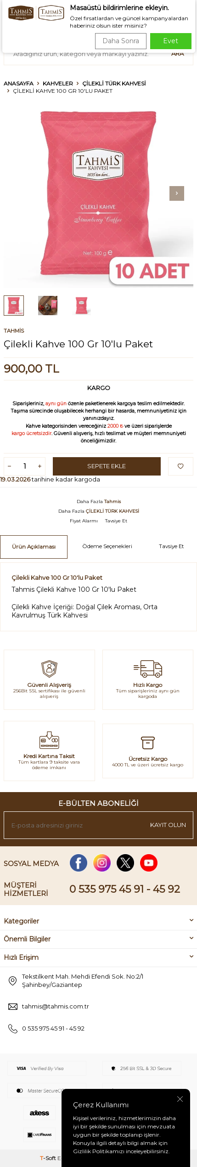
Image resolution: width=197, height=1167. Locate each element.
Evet (170, 41)
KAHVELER (58, 83)
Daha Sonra (120, 41)
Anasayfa (19, 83)
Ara (177, 53)
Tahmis (14, 331)
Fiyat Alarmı (84, 521)
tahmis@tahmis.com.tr (55, 1006)
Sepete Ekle (106, 466)
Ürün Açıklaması (34, 547)
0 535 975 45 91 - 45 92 (124, 889)
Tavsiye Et (116, 521)
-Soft (48, 1158)
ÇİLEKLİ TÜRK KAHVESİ (114, 83)
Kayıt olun (168, 824)
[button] (176, 193)
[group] (98, 193)
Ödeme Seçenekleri (107, 546)
